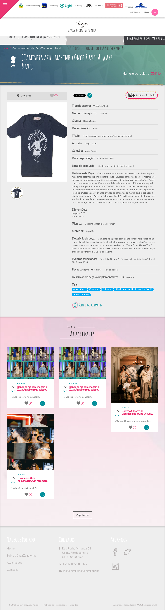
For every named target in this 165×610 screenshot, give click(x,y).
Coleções (12, 569)
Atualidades (14, 562)
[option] (37, 142)
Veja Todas (82, 515)
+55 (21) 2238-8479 (75, 564)
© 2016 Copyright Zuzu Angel (24, 605)
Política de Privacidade (55, 605)
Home (5, 48)
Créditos (73, 605)
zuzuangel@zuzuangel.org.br (81, 570)
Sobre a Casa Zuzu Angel (22, 555)
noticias (21, 383)
